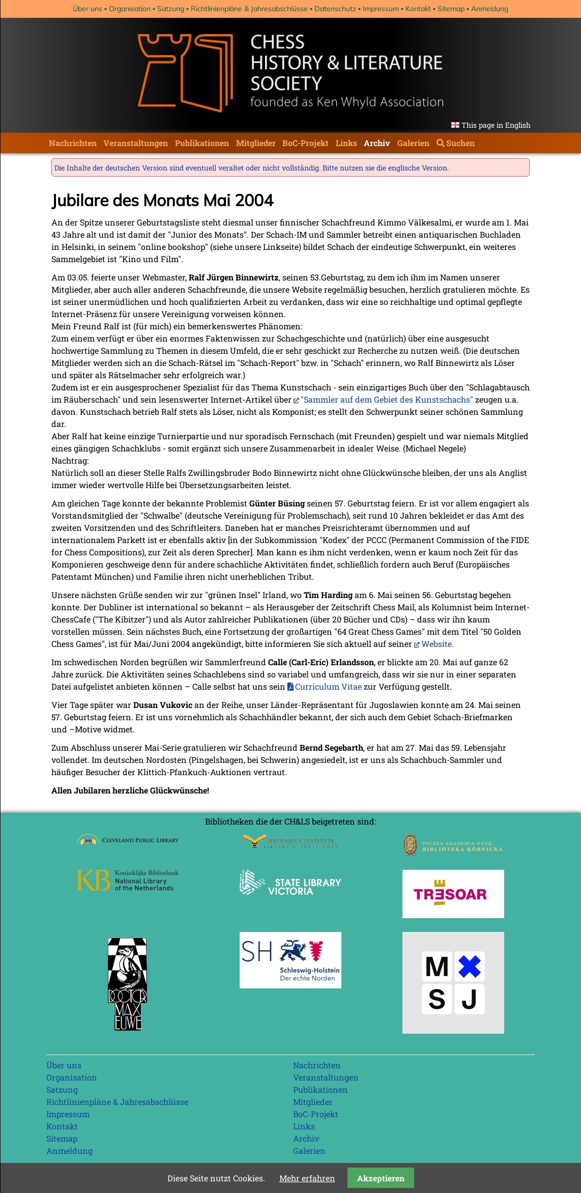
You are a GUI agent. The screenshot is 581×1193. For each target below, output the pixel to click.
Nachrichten (73, 142)
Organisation (130, 8)
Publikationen (202, 142)
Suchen (460, 142)
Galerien (413, 142)
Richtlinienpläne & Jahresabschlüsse (249, 8)
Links (346, 142)
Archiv (377, 142)
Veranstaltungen (135, 142)
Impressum (381, 8)
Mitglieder (256, 142)
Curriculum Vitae (328, 686)
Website (436, 643)
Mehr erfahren (307, 1178)
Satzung (170, 8)
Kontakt (418, 8)
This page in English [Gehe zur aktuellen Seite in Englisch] (496, 125)
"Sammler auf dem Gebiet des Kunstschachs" (387, 399)
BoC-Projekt (305, 142)
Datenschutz (335, 8)
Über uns (87, 8)
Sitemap (451, 8)
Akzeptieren (380, 1178)
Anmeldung (489, 8)
